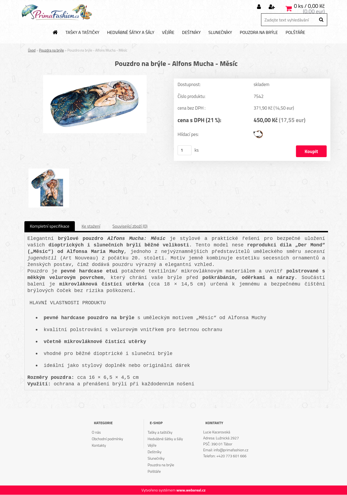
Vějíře (168, 33)
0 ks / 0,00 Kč (309, 6)
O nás (96, 432)
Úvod (32, 50)
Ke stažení (91, 226)
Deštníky (191, 33)
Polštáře (295, 33)
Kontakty (99, 445)
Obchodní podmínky (107, 439)
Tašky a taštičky (82, 33)
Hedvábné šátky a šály (130, 33)
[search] (321, 20)
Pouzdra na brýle (259, 33)
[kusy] (185, 150)
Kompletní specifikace (49, 226)
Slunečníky (220, 33)
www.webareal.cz (190, 490)
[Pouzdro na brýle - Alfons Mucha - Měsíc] (95, 77)
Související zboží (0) (130, 226)
